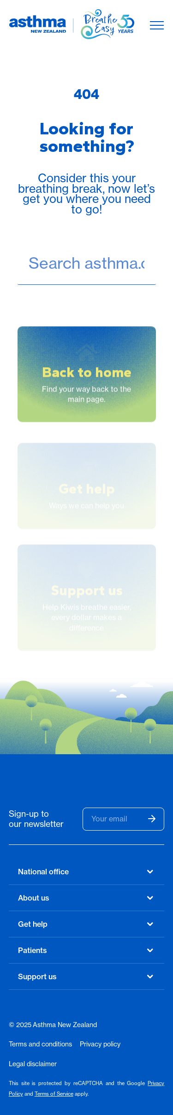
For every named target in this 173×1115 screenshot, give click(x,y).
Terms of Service (54, 1094)
